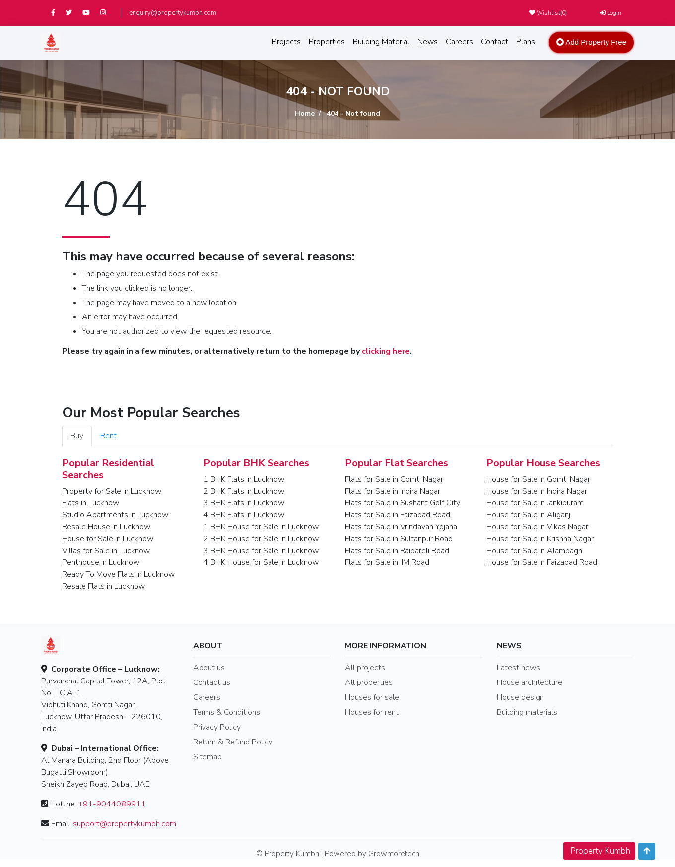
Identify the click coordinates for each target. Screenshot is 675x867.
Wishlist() (548, 13)
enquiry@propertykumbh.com (172, 12)
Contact (494, 41)
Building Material (381, 41)
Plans (525, 41)
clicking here (386, 351)
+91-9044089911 (112, 804)
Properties (327, 41)
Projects (286, 41)
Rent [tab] (108, 436)
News (427, 41)
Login (610, 13)
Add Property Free (591, 42)
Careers (459, 41)
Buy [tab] (76, 436)
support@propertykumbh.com (124, 823)
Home (305, 113)
